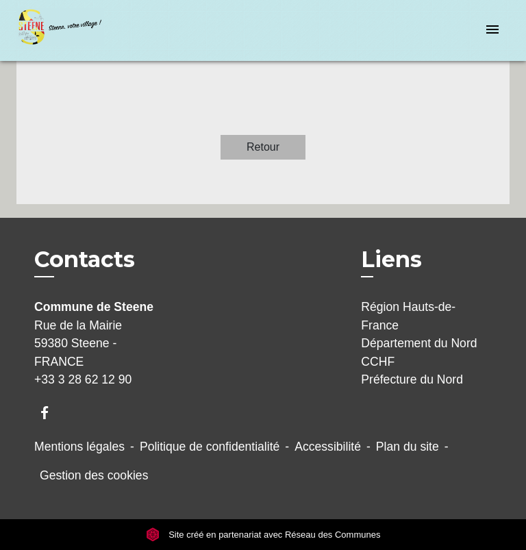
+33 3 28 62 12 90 (83, 379)
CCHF (377, 361)
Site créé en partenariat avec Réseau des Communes (263, 534)
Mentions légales (79, 446)
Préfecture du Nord (412, 379)
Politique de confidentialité (209, 446)
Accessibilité (328, 446)
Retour (263, 147)
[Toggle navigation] (492, 30)
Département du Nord (419, 343)
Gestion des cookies (94, 475)
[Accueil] (67, 30)
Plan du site (407, 446)
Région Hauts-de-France (408, 316)
